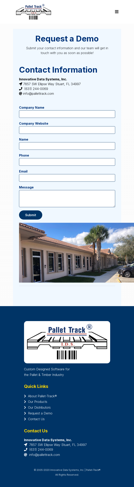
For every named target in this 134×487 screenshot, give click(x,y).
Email (23, 171)
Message (26, 187)
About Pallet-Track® (40, 396)
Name (23, 139)
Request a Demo (38, 413)
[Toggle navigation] (116, 12)
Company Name (31, 107)
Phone (24, 155)
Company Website (33, 123)
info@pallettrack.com (44, 455)
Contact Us (34, 419)
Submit (30, 215)
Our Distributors (37, 407)
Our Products (35, 402)
